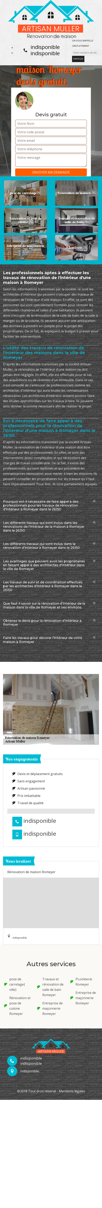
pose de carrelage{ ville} (14, 984)
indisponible (45, 47)
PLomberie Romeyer (81, 982)
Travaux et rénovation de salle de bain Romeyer (50, 987)
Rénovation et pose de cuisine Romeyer (17, 1006)
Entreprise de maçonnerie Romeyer (50, 1008)
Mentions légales (72, 1091)
